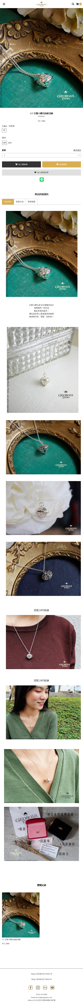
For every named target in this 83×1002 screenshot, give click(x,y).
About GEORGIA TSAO (41, 974)
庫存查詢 (77, 150)
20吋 (10, 143)
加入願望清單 (41, 172)
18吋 (4, 143)
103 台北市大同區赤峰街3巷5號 (44, 1000)
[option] (41, 58)
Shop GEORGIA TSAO (41, 979)
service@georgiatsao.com (43, 997)
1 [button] (39, 106)
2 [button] (43, 106)
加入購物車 (21, 164)
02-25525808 (42, 994)
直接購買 (61, 164)
